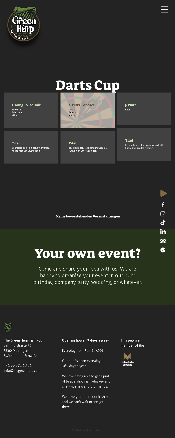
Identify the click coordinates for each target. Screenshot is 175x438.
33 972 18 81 (21, 365)
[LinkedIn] (163, 232)
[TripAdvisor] (163, 241)
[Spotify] (163, 250)
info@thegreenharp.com (22, 371)
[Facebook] (163, 204)
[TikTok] (163, 223)
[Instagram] (163, 213)
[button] (164, 9)
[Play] (163, 193)
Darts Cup (87, 85)
